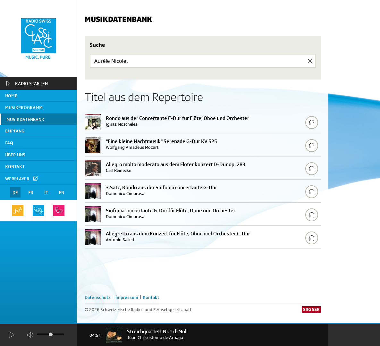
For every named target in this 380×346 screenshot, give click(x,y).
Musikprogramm (24, 107)
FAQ (9, 142)
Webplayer (21, 178)
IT (46, 192)
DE (15, 192)
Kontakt (15, 166)
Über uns (15, 154)
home (11, 95)
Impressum (126, 297)
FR (30, 192)
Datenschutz (98, 297)
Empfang (14, 130)
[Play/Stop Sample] (311, 122)
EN (61, 192)
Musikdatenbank (25, 119)
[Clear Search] (310, 60)
